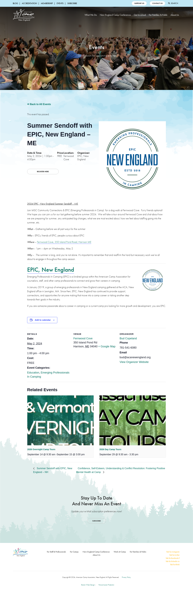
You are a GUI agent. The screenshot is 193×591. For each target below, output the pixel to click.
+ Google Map (106, 346)
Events (60, 3)
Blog (15, 3)
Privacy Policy (126, 577)
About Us (175, 14)
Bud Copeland (128, 338)
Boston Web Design (88, 585)
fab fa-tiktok (175, 564)
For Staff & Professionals (56, 551)
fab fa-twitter (174, 555)
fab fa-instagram (173, 551)
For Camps (74, 551)
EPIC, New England (50, 269)
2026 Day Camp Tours (110, 449)
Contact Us (157, 3)
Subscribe (72, 3)
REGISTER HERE (43, 171)
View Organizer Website (134, 362)
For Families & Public (158, 14)
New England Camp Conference (115, 14)
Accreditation (29, 3)
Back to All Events (39, 104)
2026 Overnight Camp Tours (41, 449)
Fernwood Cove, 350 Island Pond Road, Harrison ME (64, 242)
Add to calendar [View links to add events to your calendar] (43, 320)
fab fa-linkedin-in (173, 561)
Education (33, 372)
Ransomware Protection (106, 585)
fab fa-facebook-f (173, 558)
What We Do (91, 14)
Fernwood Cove (83, 338)
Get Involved (140, 14)
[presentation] (60, 420)
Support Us (139, 3)
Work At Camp (120, 551)
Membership (47, 3)
